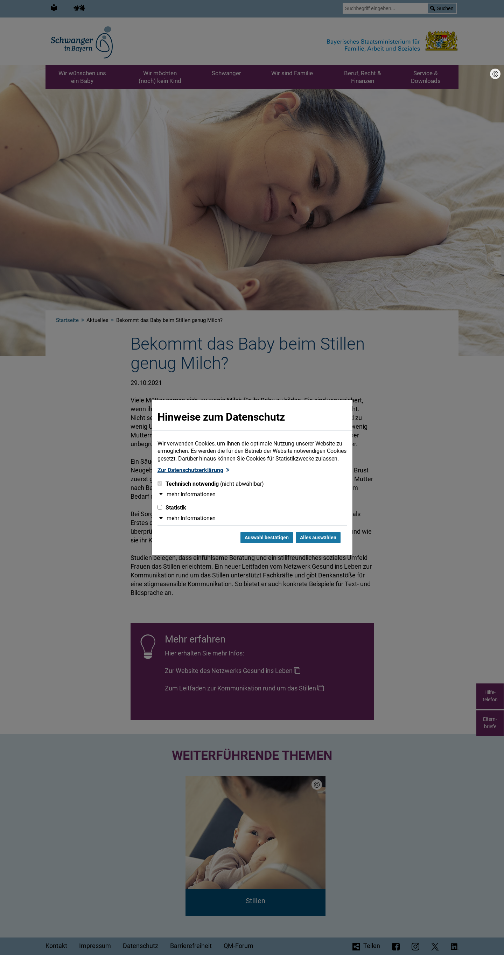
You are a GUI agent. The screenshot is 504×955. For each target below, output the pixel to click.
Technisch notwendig (211, 483)
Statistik (172, 507)
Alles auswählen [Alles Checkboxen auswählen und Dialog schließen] (318, 537)
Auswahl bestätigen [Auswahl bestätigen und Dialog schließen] (267, 537)
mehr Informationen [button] (191, 494)
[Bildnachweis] (495, 74)
